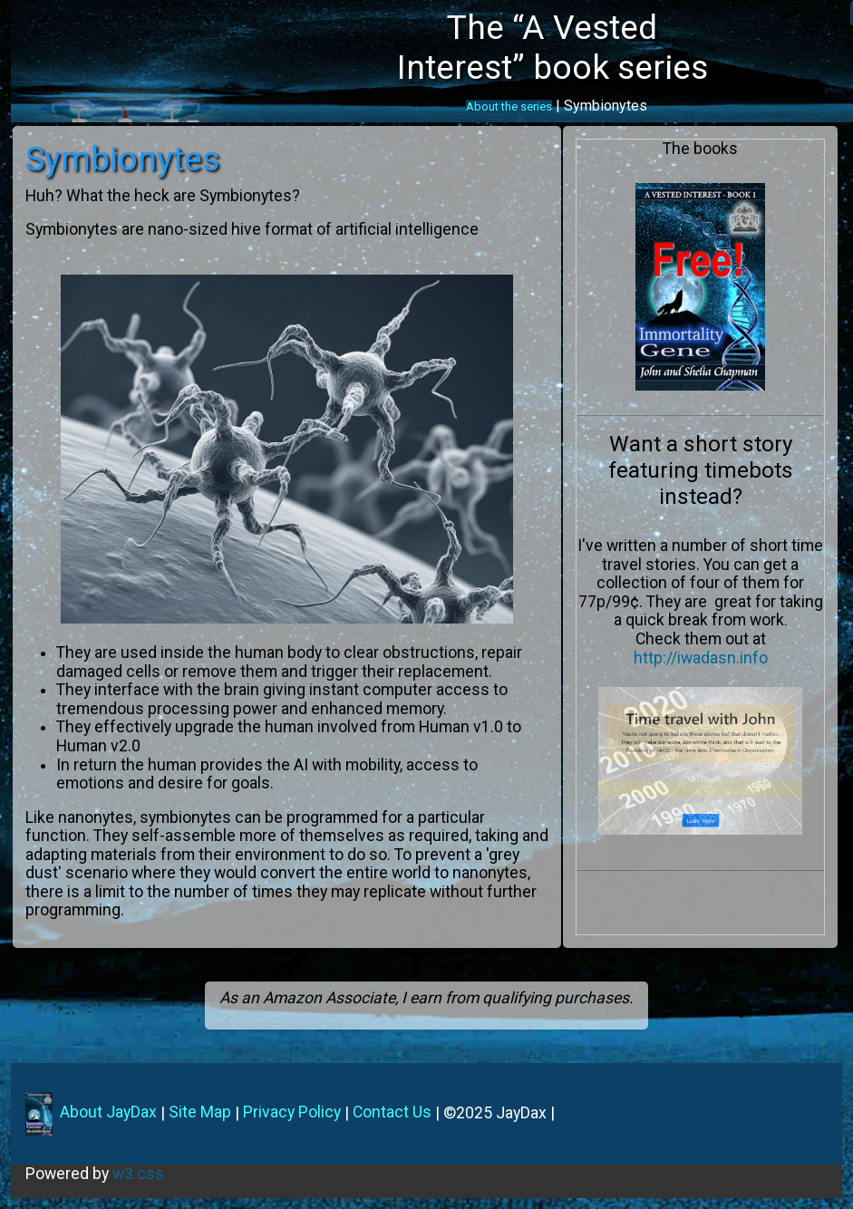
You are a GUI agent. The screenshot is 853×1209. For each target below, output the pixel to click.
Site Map (200, 1112)
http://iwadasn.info (701, 658)
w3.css (138, 1174)
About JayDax (106, 1112)
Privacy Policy (292, 1112)
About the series (509, 107)
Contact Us (392, 1112)
